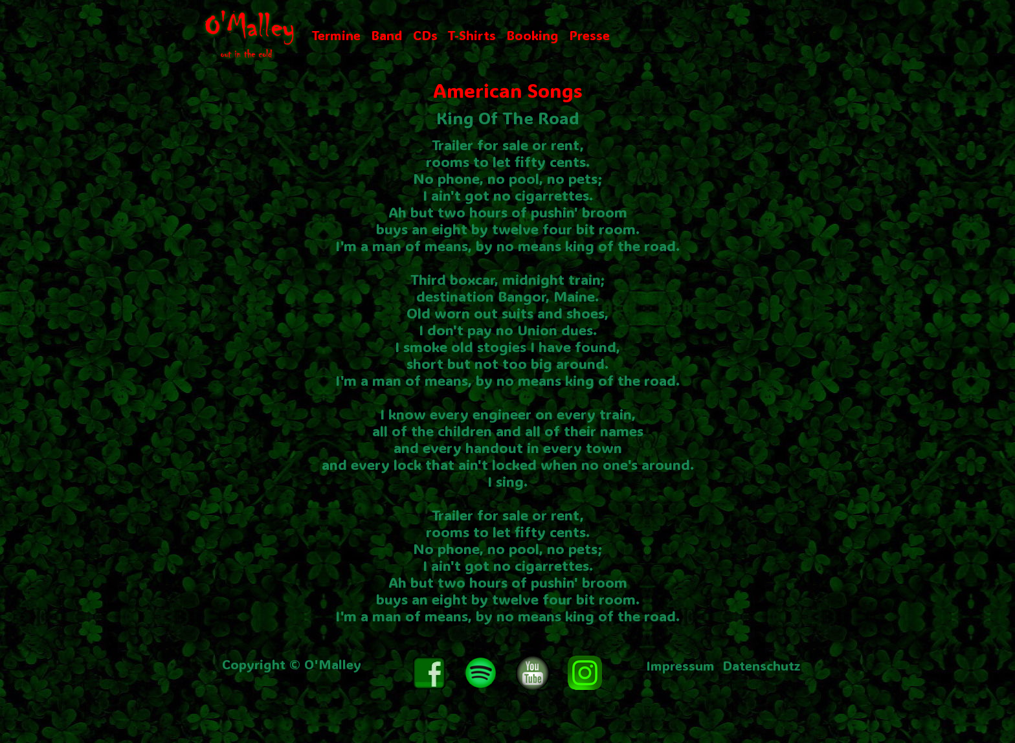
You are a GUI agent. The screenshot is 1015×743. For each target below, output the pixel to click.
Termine (336, 35)
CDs (425, 35)
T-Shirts (472, 35)
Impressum (680, 665)
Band (387, 35)
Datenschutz (761, 665)
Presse (589, 35)
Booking (532, 35)
